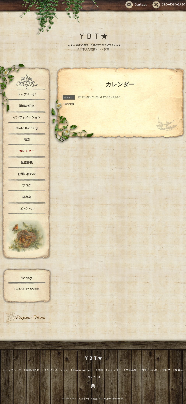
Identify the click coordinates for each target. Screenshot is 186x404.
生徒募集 (27, 162)
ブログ (26, 185)
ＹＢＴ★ (93, 37)
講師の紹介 (26, 106)
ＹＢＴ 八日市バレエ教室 (83, 399)
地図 (27, 139)
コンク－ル (26, 208)
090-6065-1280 (168, 4)
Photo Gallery (26, 128)
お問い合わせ (27, 174)
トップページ (27, 94)
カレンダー (26, 151)
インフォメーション (27, 117)
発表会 (26, 197)
